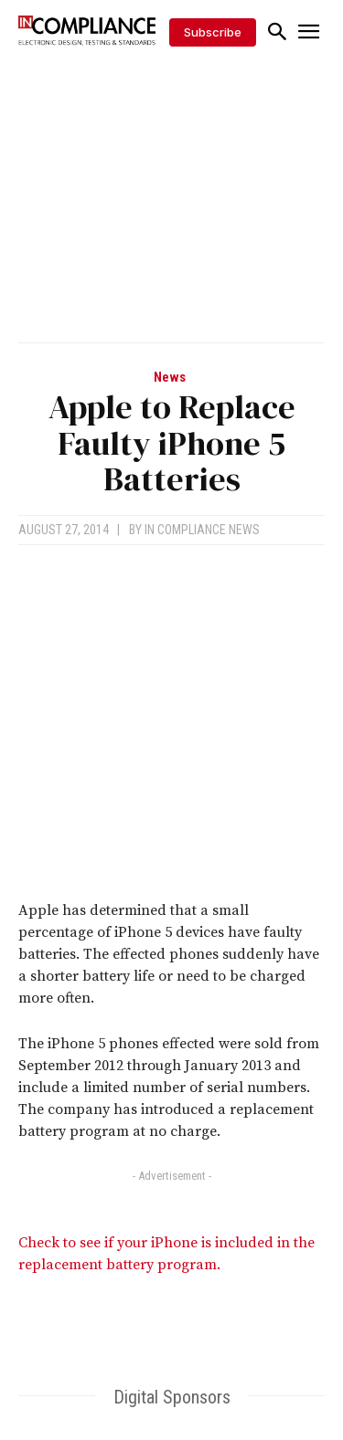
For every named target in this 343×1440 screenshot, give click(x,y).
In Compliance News (202, 529)
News (170, 377)
